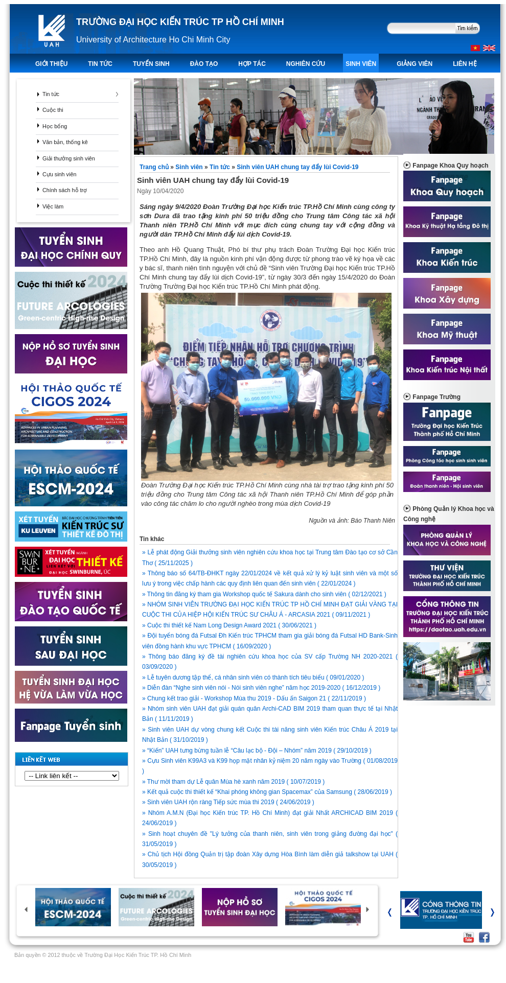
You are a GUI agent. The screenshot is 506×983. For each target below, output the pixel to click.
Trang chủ (155, 167)
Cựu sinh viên (59, 174)
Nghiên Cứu (305, 63)
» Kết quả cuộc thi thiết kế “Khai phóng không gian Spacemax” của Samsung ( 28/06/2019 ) (267, 791)
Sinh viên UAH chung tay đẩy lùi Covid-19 (297, 167)
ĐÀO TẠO (204, 63)
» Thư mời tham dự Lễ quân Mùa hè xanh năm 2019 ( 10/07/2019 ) (233, 781)
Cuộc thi (52, 110)
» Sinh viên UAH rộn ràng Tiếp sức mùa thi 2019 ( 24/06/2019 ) (228, 802)
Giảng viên (414, 63)
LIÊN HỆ (464, 63)
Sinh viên (361, 63)
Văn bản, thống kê (65, 142)
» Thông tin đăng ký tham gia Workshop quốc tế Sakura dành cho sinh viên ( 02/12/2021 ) (264, 594)
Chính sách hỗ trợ (64, 190)
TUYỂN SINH (151, 63)
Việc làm (52, 206)
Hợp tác (251, 63)
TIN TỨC (100, 63)
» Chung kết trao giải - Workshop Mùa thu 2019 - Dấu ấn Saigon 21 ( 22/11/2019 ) (254, 698)
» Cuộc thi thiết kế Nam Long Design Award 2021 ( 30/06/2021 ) (229, 625)
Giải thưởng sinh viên (68, 158)
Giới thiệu (51, 63)
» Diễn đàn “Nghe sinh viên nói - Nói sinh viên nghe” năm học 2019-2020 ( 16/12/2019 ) (261, 687)
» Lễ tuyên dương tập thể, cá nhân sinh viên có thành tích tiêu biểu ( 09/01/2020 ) (253, 677)
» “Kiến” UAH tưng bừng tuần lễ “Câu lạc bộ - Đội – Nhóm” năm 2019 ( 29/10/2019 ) (257, 750)
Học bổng (54, 126)
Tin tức (50, 94)
